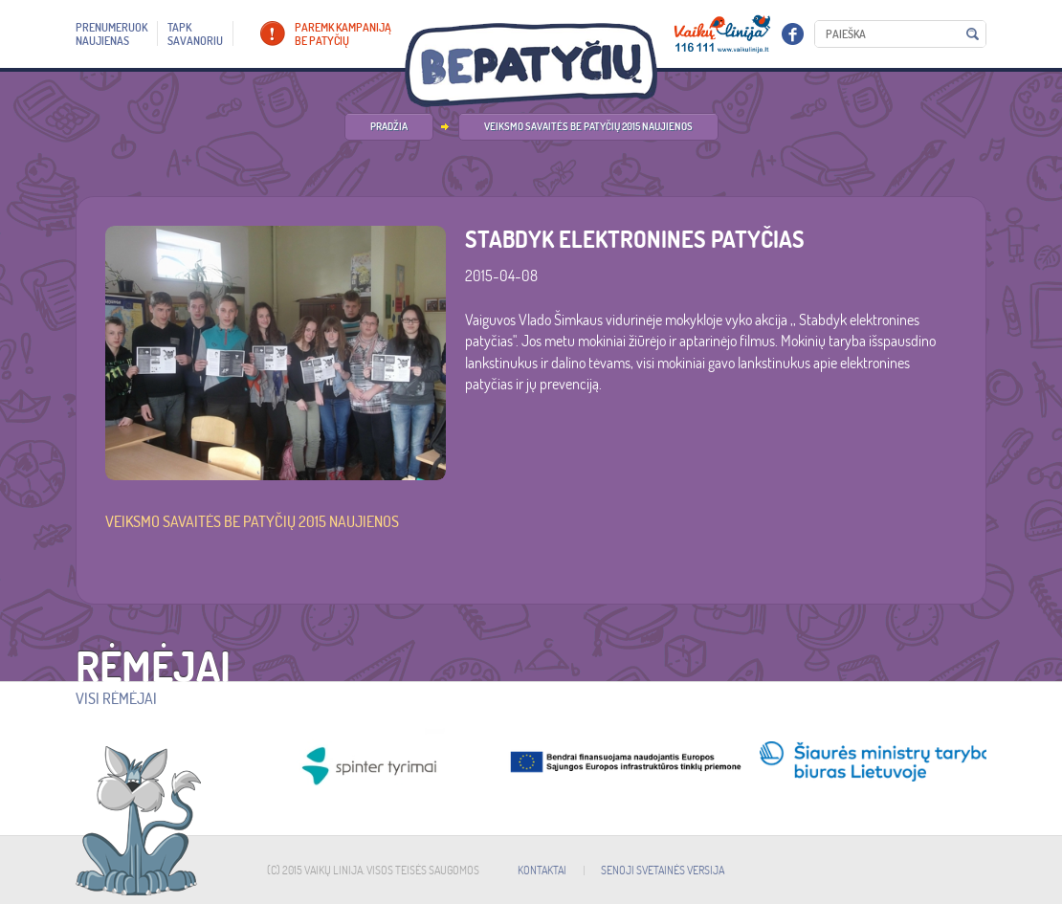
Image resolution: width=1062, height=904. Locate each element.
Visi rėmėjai (116, 698)
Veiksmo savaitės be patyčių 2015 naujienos (588, 126)
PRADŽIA (389, 126)
